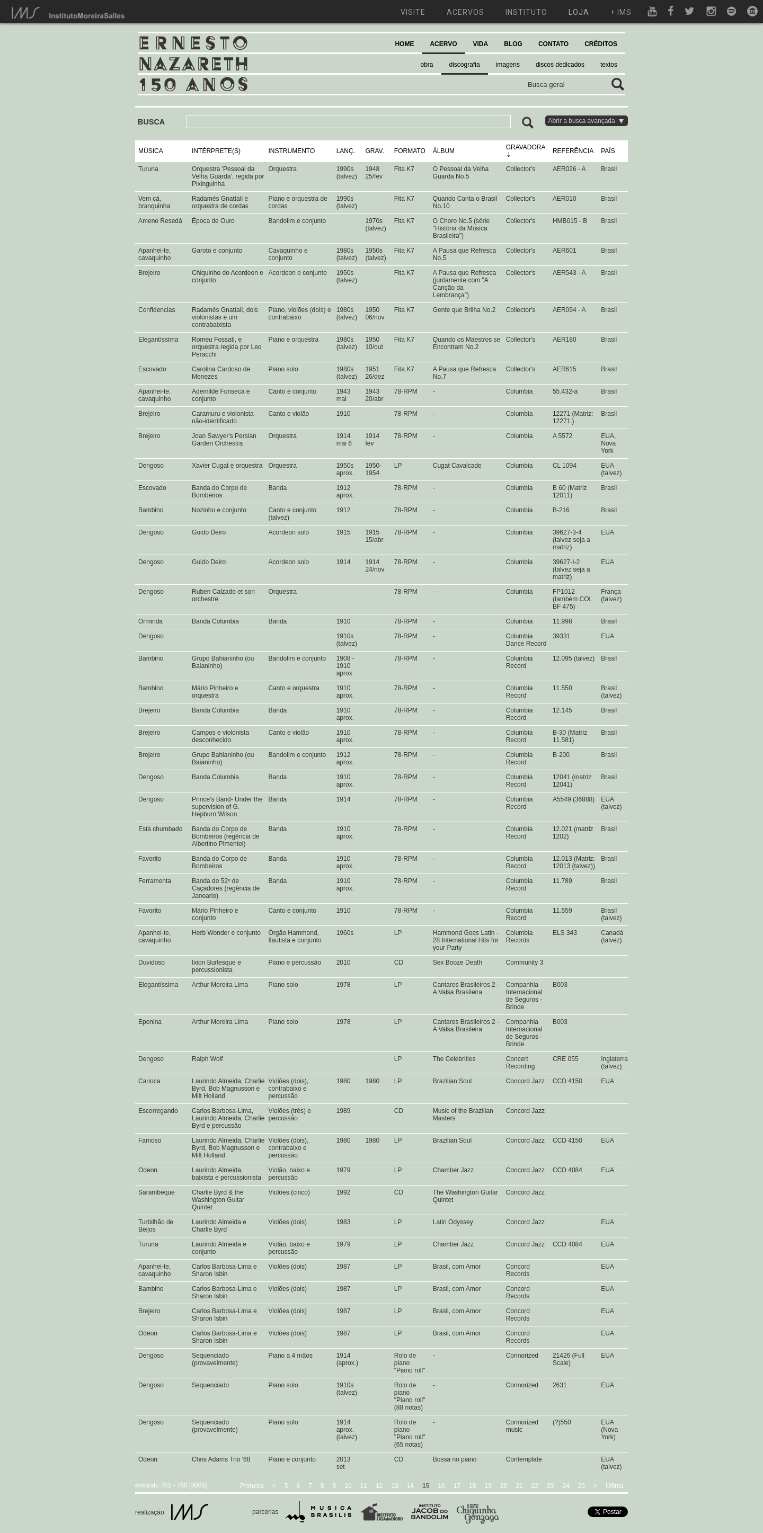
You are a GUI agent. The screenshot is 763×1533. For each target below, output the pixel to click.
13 (394, 1486)
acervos (465, 12)
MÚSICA (150, 151)
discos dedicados (560, 64)
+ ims (621, 12)
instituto (526, 12)
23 (550, 1486)
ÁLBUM (444, 151)
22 (534, 1486)
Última (615, 1486)
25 (581, 1486)
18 (472, 1486)
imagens (508, 64)
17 (457, 1486)
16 (441, 1486)
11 (363, 1486)
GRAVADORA (525, 147)
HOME (404, 44)
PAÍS (608, 151)
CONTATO (553, 44)
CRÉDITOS (600, 44)
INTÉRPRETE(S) (216, 151)
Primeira (252, 1486)
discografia (464, 64)
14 (410, 1486)
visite (413, 12)
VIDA (481, 44)
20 (503, 1486)
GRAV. (374, 151)
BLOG (513, 44)
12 (379, 1486)
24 (565, 1486)
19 (487, 1486)
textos (608, 64)
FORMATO (409, 151)
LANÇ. (345, 151)
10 (347, 1486)
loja (579, 12)
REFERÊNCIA (573, 151)
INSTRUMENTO (292, 151)
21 (519, 1486)
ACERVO (443, 44)
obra (427, 64)
